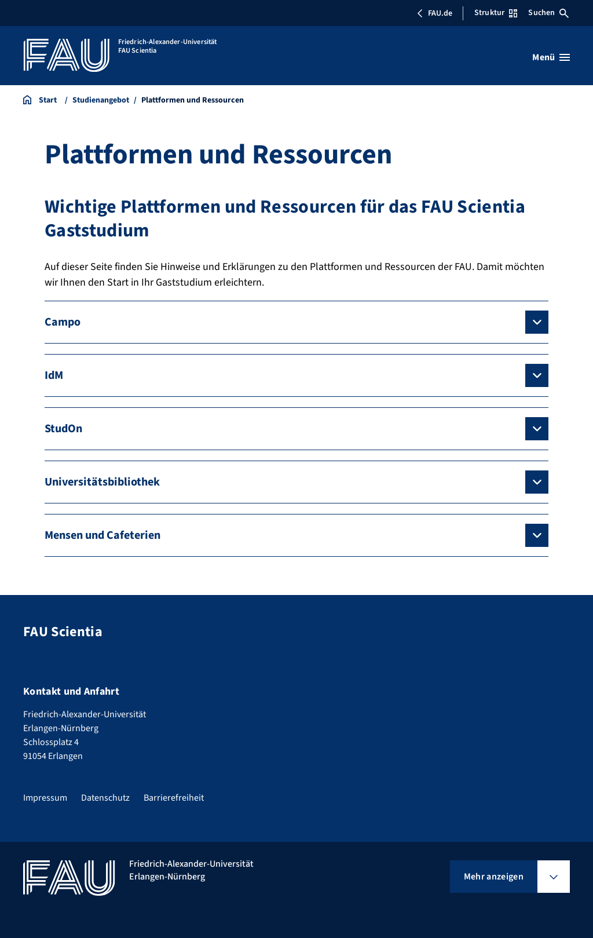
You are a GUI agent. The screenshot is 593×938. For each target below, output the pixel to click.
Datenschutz (105, 797)
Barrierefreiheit (174, 797)
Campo (62, 322)
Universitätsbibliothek (102, 482)
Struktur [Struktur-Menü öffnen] (495, 13)
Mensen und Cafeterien (102, 535)
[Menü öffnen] (551, 57)
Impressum (45, 797)
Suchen (548, 13)
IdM (54, 375)
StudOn (63, 429)
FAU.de (434, 13)
